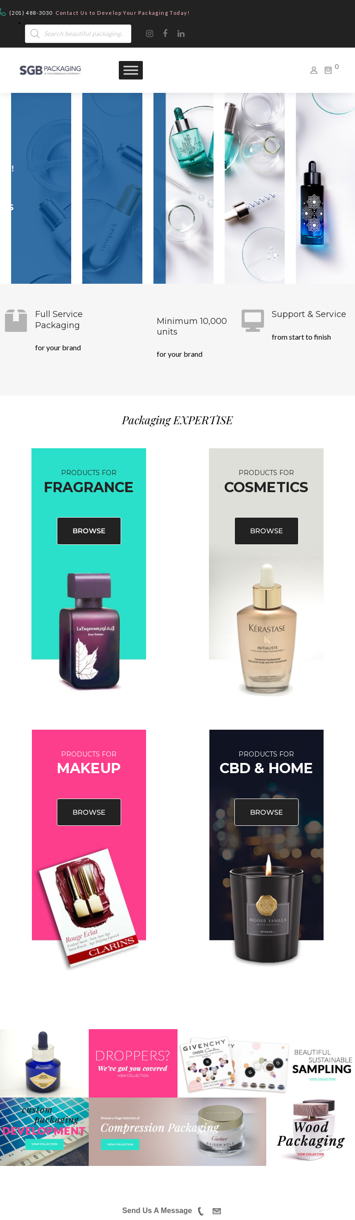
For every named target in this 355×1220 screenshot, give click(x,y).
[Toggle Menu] (130, 70)
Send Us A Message (157, 1210)
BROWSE (89, 530)
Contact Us (71, 13)
